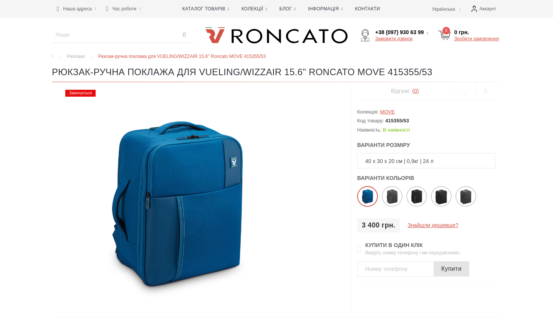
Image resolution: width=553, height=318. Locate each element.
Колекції (254, 9)
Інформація (325, 9)
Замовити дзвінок (394, 38)
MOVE (387, 112)
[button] (76, 9)
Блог (287, 9)
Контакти (367, 9)
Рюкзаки (76, 56)
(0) (415, 91)
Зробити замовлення (476, 38)
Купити (451, 268)
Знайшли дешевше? (432, 225)
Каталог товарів (205, 9)
